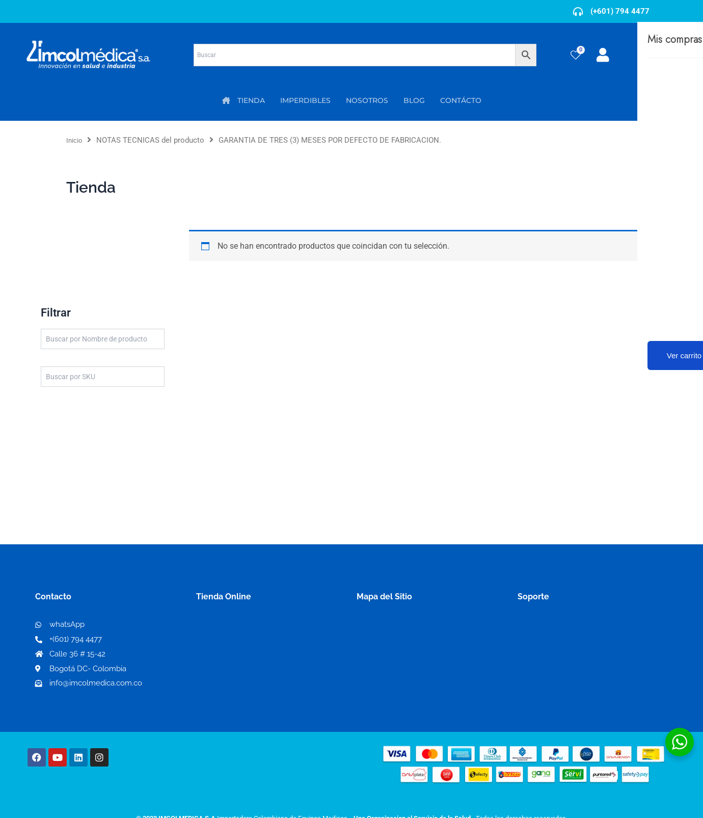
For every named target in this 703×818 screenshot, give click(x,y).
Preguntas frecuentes (559, 659)
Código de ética (548, 642)
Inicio (75, 140)
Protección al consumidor (567, 675)
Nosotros (374, 625)
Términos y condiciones (563, 626)
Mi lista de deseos (233, 642)
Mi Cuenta (219, 626)
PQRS (367, 642)
